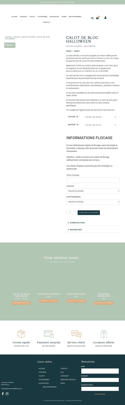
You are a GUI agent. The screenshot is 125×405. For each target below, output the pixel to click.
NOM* (83, 366)
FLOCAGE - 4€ (73, 117)
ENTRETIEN (76, 230)
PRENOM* (84, 376)
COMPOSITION (77, 223)
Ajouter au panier (88, 213)
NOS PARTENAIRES (75, 17)
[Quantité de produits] (71, 212)
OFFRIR (64, 17)
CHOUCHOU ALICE (76, 294)
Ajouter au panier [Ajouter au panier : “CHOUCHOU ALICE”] (76, 301)
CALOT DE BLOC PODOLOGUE (21, 295)
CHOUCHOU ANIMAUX (49, 294)
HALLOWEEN (89, 46)
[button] (92, 18)
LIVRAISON (64, 376)
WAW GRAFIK (78, 400)
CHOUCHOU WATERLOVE (103, 295)
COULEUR (70, 186)
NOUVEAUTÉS (54, 17)
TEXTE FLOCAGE (72, 175)
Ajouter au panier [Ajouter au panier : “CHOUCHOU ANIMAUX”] (48, 301)
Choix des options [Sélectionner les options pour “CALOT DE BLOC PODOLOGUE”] (21, 303)
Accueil (8, 37)
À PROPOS (23, 17)
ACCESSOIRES (42, 17)
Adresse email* (87, 385)
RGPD (63, 383)
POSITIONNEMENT (73, 197)
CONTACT (46, 22)
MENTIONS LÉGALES (68, 380)
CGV (62, 372)
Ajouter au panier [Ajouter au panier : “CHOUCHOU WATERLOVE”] (103, 303)
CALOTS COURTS (29, 37)
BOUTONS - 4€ (73, 125)
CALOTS (32, 17)
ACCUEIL (14, 17)
